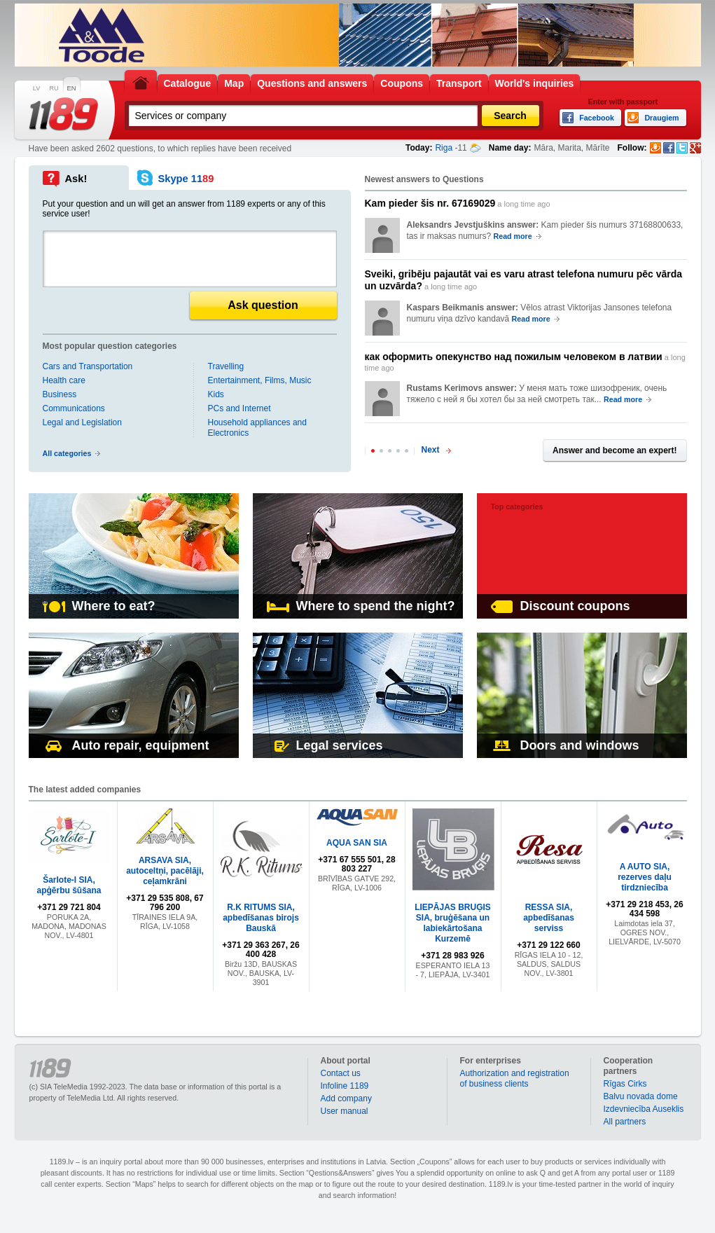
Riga (443, 148)
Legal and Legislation (82, 422)
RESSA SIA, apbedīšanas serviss (548, 917)
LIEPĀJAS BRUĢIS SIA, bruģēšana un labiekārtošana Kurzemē (453, 923)
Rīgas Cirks (625, 1084)
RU (53, 88)
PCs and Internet (239, 408)
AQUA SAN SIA (356, 843)
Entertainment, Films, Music (260, 380)
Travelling (226, 366)
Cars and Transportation (88, 366)
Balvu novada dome (641, 1096)
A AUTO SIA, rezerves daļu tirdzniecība (645, 877)
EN (71, 88)
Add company (346, 1098)
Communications (74, 408)
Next (431, 450)
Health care (64, 380)
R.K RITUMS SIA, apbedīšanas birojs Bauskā (261, 917)
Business (60, 394)
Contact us (341, 1073)
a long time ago (457, 203)
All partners (625, 1122)
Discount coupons (560, 606)
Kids (216, 394)
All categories (67, 453)
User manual (344, 1111)
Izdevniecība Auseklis (644, 1109)
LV (37, 88)
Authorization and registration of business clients (514, 1078)
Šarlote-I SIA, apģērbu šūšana (68, 885)
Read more (513, 236)
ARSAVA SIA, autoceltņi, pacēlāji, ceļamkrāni (165, 870)
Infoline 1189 (345, 1086)
